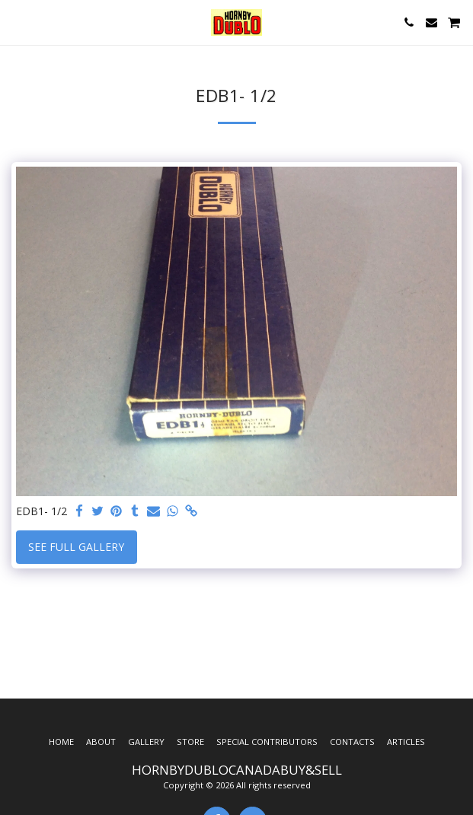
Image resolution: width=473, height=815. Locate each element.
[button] (17, 21)
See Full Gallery (76, 547)
